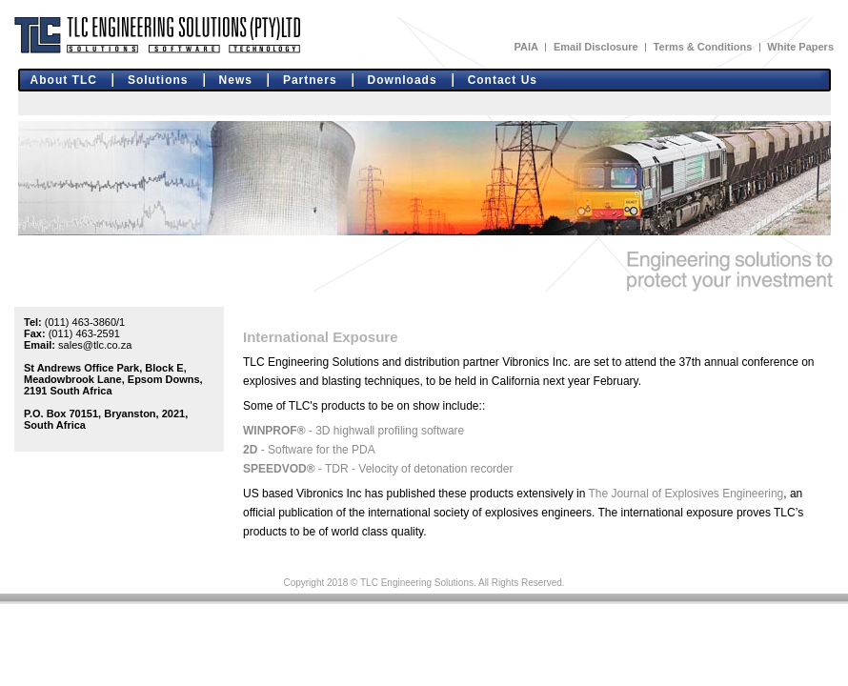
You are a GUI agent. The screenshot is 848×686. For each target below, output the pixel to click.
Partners (310, 80)
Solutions (158, 80)
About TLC (63, 80)
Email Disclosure (596, 46)
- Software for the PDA (309, 449)
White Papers (800, 46)
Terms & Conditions (703, 46)
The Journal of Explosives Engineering (685, 493)
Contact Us (502, 80)
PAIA (525, 46)
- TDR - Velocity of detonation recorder (378, 468)
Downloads (402, 80)
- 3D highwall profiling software (353, 430)
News (235, 80)
